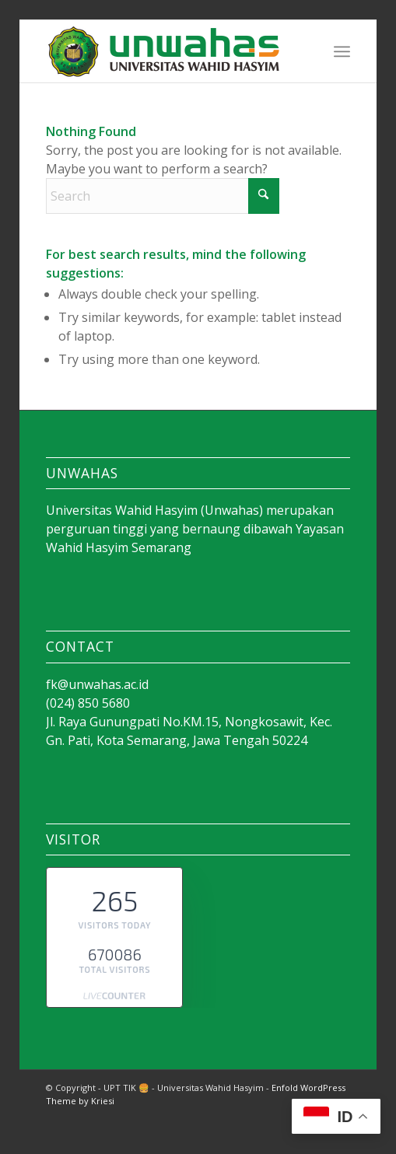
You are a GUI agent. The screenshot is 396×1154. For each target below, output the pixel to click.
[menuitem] (342, 51)
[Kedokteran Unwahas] (167, 51)
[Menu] (342, 51)
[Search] (162, 196)
